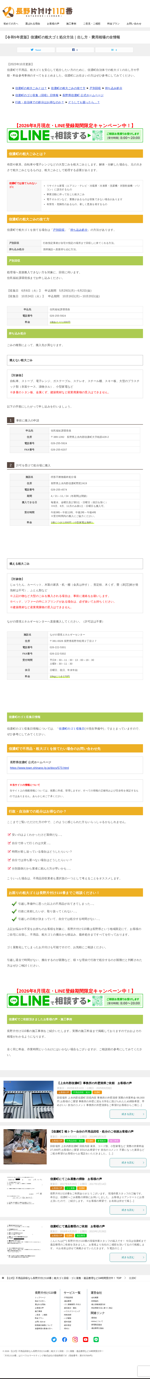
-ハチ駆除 (67, 1325)
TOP (63, 1285)
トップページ (40, 1304)
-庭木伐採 (67, 1329)
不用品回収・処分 (81, 1099)
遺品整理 (81, 1242)
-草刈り (66, 1336)
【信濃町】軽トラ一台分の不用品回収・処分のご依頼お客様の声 (92, 1138)
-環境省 (93, 1325)
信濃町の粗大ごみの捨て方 (68, 95)
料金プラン (113, 30)
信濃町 (97, 1099)
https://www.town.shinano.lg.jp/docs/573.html (39, 774)
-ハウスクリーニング (72, 1318)
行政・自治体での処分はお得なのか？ (39, 109)
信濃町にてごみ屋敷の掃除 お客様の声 (76, 1185)
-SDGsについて (97, 1328)
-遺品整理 (67, 1308)
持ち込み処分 (113, 95)
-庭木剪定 (67, 1332)
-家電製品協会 (96, 1332)
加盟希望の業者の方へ (43, 1336)
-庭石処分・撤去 (70, 1315)
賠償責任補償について (43, 1332)
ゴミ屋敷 (70, 1195)
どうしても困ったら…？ (84, 109)
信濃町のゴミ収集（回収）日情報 (36, 102)
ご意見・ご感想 (91, 30)
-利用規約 (94, 1308)
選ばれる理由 (32, 30)
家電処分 (102, 1147)
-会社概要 (94, 1304)
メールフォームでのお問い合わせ (115, 20)
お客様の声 (53, 30)
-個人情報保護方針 (98, 1311)
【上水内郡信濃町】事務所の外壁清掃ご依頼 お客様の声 (94, 1090)
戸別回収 (95, 95)
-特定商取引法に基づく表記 (101, 1315)
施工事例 (71, 30)
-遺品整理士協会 (97, 1335)
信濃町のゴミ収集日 (72, 735)
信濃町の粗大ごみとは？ (31, 95)
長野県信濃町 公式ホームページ (83, 102)
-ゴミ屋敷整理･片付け (72, 1311)
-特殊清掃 (67, 1322)
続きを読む (133, 1121)
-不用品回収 (68, 1304)
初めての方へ (11, 30)
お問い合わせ (134, 30)
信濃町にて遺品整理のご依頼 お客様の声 (77, 1233)
